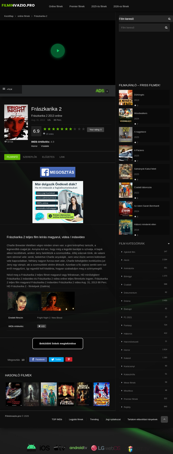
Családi (127, 284)
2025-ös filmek (99, 6)
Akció (126, 260)
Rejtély (127, 407)
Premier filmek (76, 6)
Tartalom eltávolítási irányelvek (142, 419)
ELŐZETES (48, 157)
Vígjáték (45, 146)
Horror (34, 146)
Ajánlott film (129, 252)
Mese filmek (129, 382)
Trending (94, 419)
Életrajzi (128, 309)
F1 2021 (128, 317)
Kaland (127, 358)
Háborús (128, 333)
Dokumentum (130, 292)
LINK (62, 157)
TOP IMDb (57, 419)
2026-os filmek (121, 6)
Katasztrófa (129, 374)
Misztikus (128, 391)
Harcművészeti (131, 341)
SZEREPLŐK (30, 157)
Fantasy (128, 325)
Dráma (127, 301)
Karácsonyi (129, 366)
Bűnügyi (128, 276)
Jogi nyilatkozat (113, 419)
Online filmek (56, 6)
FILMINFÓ (12, 157)
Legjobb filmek (76, 419)
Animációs (129, 268)
